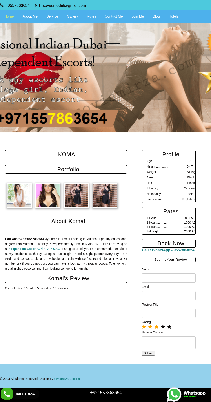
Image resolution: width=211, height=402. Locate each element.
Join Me (138, 16)
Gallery (72, 16)
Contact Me (114, 16)
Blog (156, 16)
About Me (30, 16)
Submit (148, 353)
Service (52, 16)
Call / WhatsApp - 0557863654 (167, 250)
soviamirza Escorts (67, 378)
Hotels (173, 16)
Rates (91, 16)
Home (9, 16)
